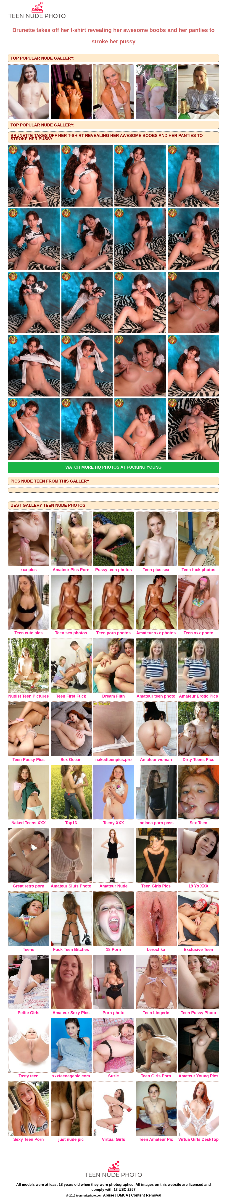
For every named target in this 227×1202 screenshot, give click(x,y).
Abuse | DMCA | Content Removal (132, 1195)
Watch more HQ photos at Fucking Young (113, 467)
